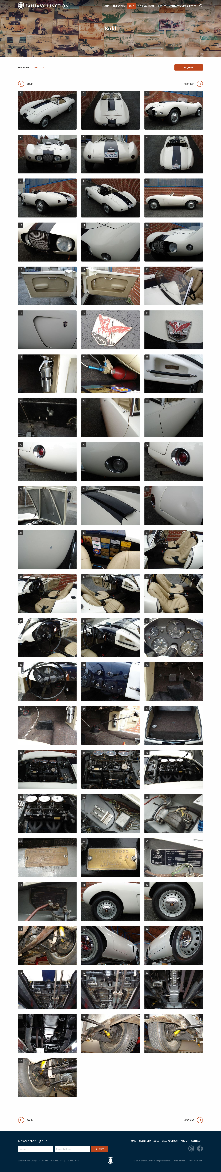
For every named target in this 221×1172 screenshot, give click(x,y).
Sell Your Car (146, 6)
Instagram (191, 1148)
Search (201, 6)
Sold (131, 6)
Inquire (188, 67)
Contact (196, 1140)
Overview (23, 67)
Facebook (200, 1148)
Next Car (193, 84)
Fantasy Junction (43, 5)
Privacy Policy (195, 1160)
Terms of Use (179, 1160)
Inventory (119, 6)
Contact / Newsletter (182, 6)
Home (106, 6)
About (162, 6)
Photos (39, 67)
